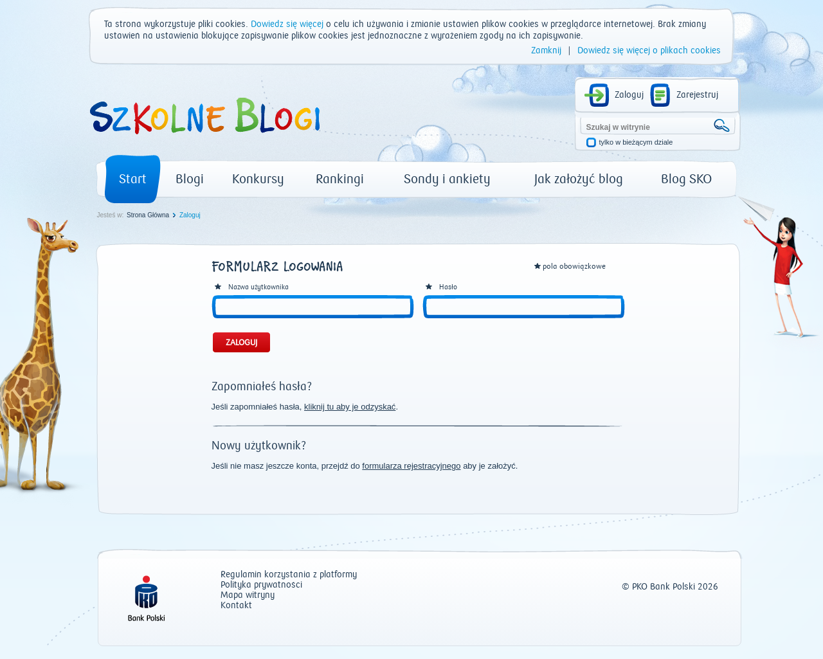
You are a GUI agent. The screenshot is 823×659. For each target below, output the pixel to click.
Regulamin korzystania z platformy (289, 575)
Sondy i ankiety (447, 179)
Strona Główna (148, 215)
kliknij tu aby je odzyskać (349, 406)
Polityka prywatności (261, 585)
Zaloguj (629, 95)
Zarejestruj (697, 95)
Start (133, 179)
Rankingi (340, 179)
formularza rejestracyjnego (411, 466)
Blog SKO (686, 179)
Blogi (190, 179)
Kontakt (236, 606)
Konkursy (258, 179)
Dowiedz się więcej (287, 24)
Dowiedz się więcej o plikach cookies (649, 51)
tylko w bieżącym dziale (636, 142)
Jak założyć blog (578, 179)
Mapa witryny (248, 595)
